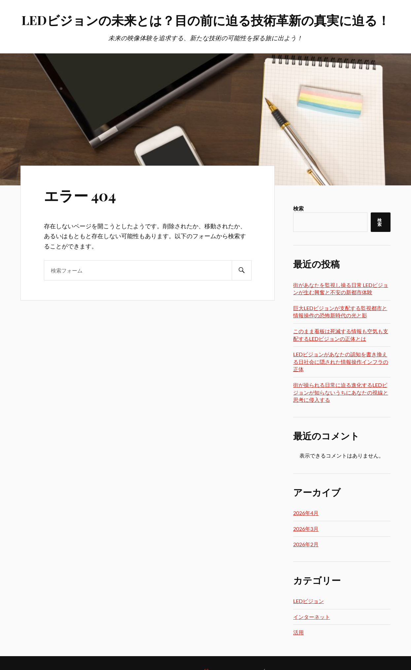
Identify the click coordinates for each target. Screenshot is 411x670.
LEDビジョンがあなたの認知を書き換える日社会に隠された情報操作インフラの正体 (340, 361)
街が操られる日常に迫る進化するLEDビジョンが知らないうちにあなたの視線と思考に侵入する (340, 392)
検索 (298, 208)
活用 (298, 632)
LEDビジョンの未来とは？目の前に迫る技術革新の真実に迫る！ (205, 20)
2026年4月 (306, 513)
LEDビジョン (308, 601)
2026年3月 (306, 529)
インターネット (311, 617)
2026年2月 (306, 544)
